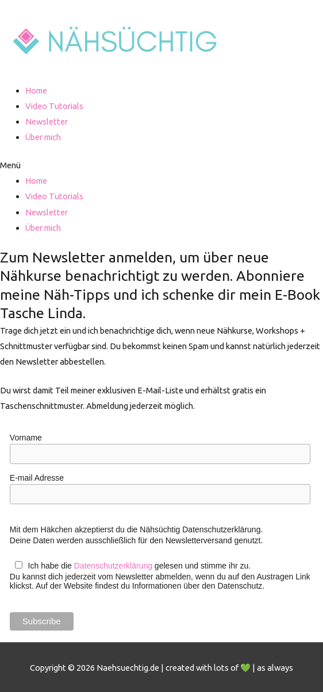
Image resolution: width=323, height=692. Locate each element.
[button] (161, 165)
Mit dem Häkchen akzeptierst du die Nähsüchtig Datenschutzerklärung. (136, 529)
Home (36, 90)
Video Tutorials (54, 106)
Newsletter (46, 121)
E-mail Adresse (37, 477)
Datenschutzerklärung (113, 565)
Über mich (43, 137)
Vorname (26, 437)
